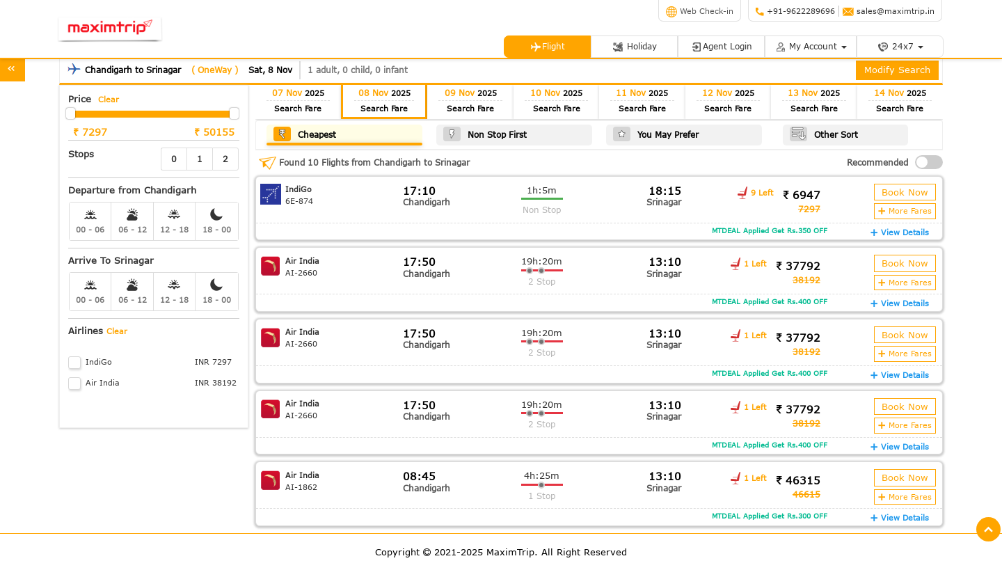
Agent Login (721, 46)
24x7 (900, 46)
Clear (108, 99)
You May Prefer (656, 134)
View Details (899, 232)
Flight (547, 46)
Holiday (634, 46)
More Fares (905, 210)
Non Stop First (485, 134)
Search (297, 108)
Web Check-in (699, 10)
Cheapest (304, 134)
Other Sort (824, 134)
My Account (810, 46)
